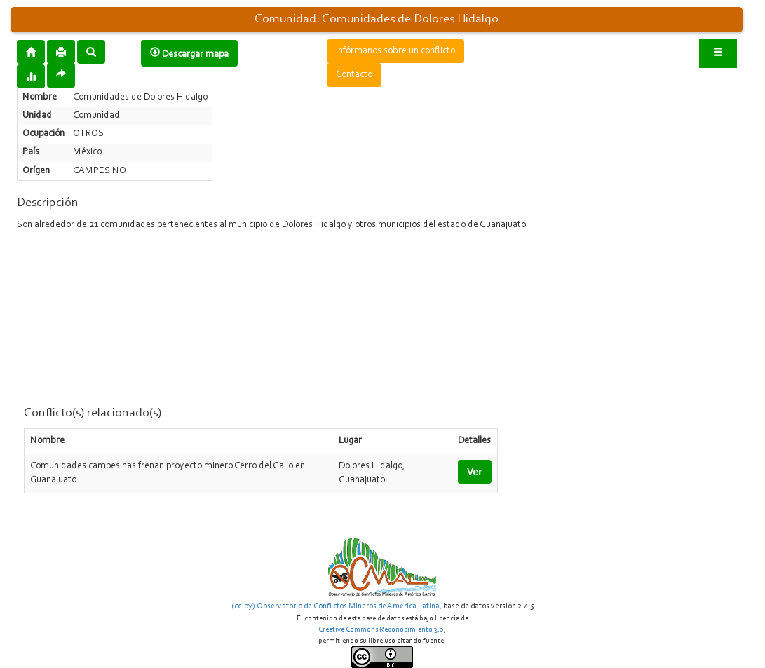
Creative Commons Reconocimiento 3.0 (381, 630)
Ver (474, 471)
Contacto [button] (354, 75)
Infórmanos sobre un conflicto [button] (395, 51)
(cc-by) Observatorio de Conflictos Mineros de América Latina (335, 606)
